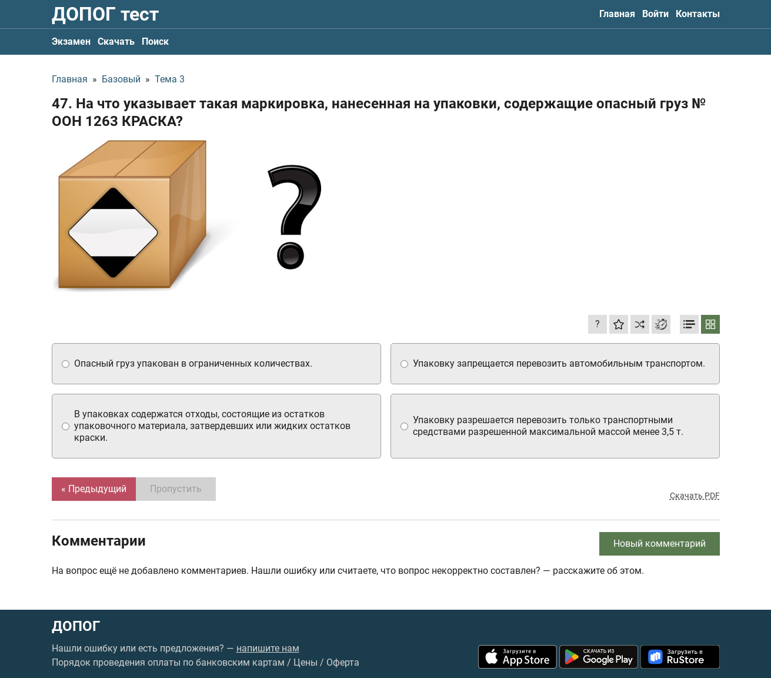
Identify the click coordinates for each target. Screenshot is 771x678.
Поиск (155, 41)
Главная (617, 13)
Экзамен (71, 41)
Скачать (116, 41)
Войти (655, 13)
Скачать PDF (695, 495)
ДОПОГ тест (105, 14)
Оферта (342, 662)
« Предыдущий (93, 488)
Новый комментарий (659, 543)
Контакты (698, 13)
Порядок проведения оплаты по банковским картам (168, 662)
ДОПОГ (76, 626)
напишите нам (267, 648)
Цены (305, 662)
